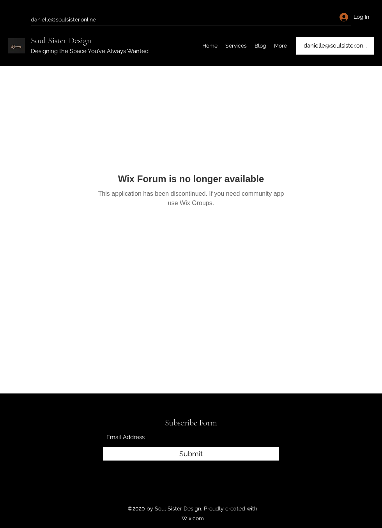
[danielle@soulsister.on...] (335, 46)
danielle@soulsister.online (63, 19)
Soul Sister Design (61, 40)
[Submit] (191, 454)
